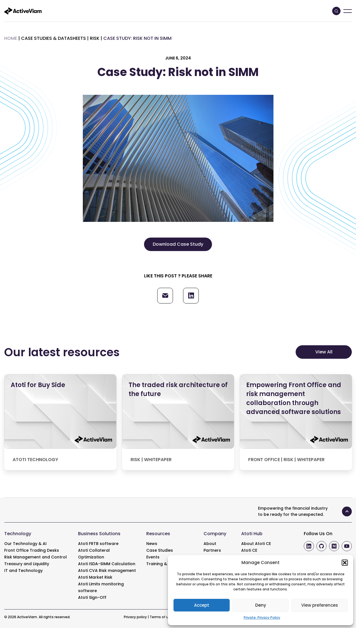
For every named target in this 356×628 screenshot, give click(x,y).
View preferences (319, 605)
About (210, 543)
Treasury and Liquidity (26, 564)
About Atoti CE (256, 543)
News (151, 543)
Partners (212, 550)
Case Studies (159, 550)
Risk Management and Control (35, 557)
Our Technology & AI (25, 543)
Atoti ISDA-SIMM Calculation (106, 564)
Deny (260, 605)
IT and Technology (23, 570)
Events (152, 557)
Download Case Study (178, 244)
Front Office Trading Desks (31, 550)
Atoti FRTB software (98, 543)
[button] (345, 562)
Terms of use (161, 617)
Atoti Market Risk (95, 577)
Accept (201, 605)
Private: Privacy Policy (262, 617)
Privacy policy (135, 617)
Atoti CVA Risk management (107, 570)
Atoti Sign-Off (92, 597)
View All (323, 352)
